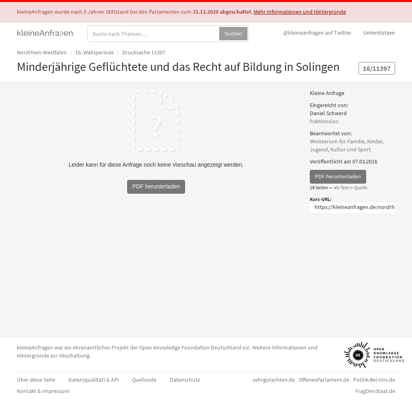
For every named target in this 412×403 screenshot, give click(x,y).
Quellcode (144, 379)
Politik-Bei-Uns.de (374, 379)
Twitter (317, 32)
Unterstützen (379, 32)
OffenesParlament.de (324, 379)
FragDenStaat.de (375, 391)
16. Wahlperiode (94, 52)
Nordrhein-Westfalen (42, 52)
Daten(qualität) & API (93, 379)
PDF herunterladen (338, 176)
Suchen (233, 33)
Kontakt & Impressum (43, 391)
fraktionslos (324, 121)
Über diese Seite (36, 379)
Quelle (360, 187)
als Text (341, 187)
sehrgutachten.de (274, 379)
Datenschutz (185, 379)
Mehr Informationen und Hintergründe (299, 11)
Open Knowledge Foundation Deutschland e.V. (194, 347)
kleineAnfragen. (46, 33)
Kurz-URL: (321, 199)
